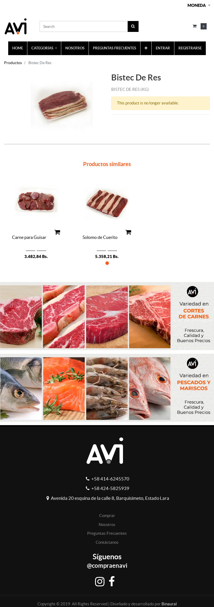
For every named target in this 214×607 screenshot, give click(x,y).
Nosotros (107, 524)
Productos (13, 63)
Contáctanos (107, 542)
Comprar (107, 515)
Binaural (169, 604)
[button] (146, 48)
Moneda (196, 5)
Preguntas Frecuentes (107, 533)
